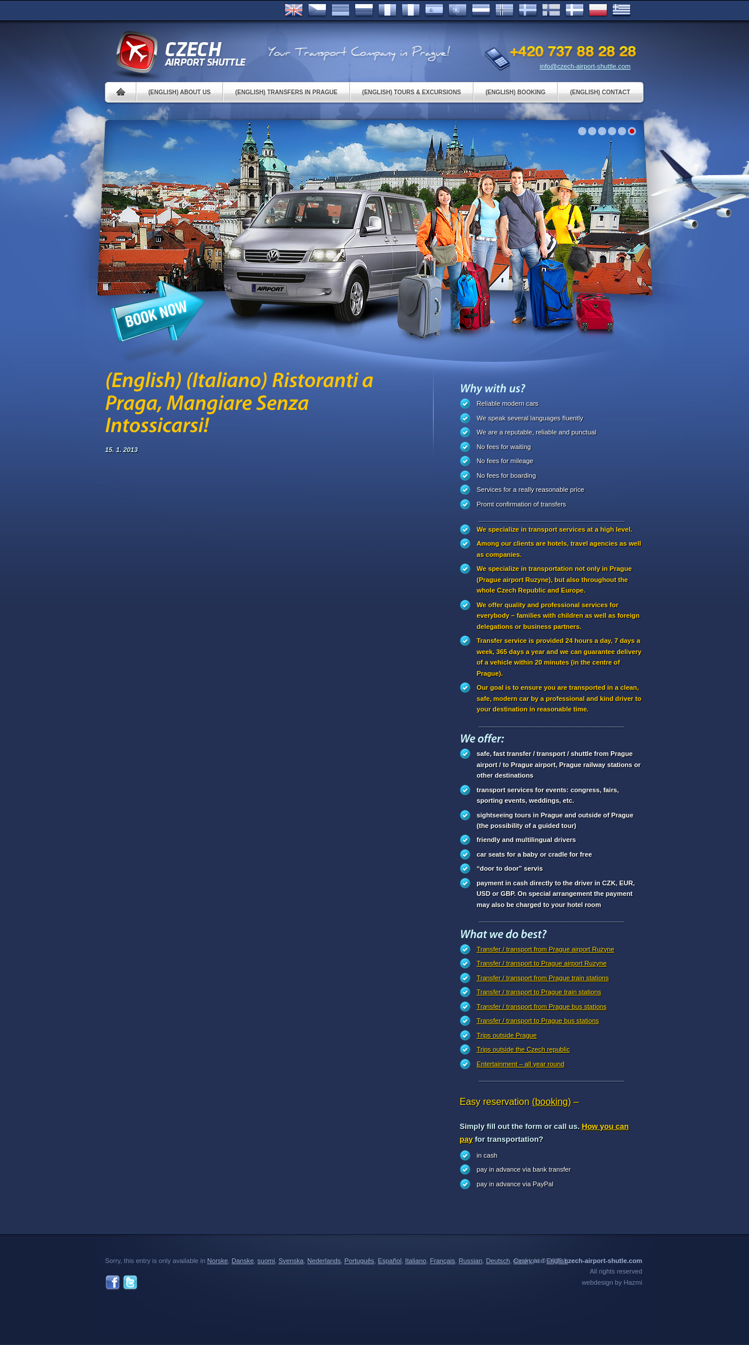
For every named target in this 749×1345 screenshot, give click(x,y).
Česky (317, 10)
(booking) (551, 1102)
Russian (364, 10)
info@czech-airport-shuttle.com (585, 66)
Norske (504, 10)
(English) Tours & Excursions (411, 92)
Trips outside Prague (507, 1035)
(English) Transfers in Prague (286, 92)
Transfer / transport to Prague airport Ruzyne (542, 963)
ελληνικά (621, 10)
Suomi (551, 10)
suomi (266, 1260)
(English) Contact (600, 92)
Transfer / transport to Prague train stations (539, 991)
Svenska (527, 10)
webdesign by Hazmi (612, 1282)
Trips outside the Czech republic (523, 1049)
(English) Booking (515, 92)
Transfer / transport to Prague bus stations (538, 1020)
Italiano (410, 10)
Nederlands (324, 1260)
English (293, 10)
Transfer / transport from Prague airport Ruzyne (545, 949)
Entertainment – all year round (521, 1063)
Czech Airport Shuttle (180, 52)
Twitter (130, 1282)
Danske (574, 10)
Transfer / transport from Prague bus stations (542, 1006)
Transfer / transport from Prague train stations (543, 977)
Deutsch (340, 10)
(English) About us (180, 92)
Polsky (598, 10)
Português (457, 10)
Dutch (481, 10)
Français (387, 10)
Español (434, 10)
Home (121, 92)
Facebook (112, 1282)
